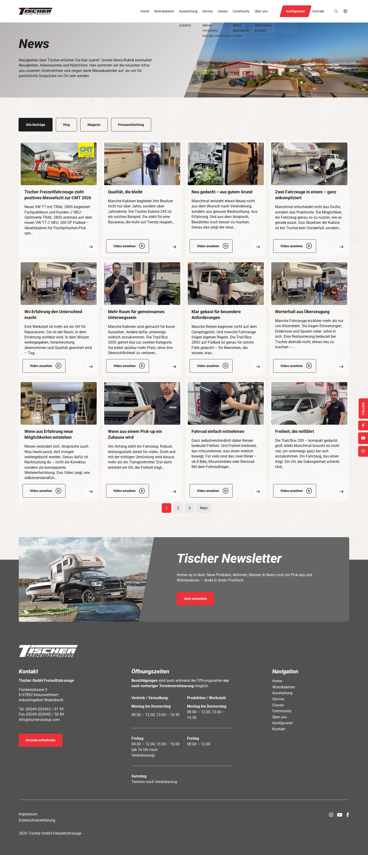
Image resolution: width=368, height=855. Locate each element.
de (346, 11)
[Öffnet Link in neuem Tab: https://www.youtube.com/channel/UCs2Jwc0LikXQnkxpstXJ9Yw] (339, 815)
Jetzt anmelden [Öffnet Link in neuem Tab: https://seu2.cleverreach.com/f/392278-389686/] (195, 598)
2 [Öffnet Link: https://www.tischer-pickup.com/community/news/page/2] (178, 508)
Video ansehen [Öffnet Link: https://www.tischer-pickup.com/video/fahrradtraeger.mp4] (208, 491)
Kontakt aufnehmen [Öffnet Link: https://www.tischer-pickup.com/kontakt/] (40, 740)
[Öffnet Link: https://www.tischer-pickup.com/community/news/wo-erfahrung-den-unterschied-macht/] (59, 318)
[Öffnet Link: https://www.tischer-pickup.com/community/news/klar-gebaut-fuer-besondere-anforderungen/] (226, 318)
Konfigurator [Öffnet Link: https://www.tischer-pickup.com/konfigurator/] (295, 11)
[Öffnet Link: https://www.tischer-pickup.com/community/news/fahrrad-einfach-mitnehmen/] (226, 440)
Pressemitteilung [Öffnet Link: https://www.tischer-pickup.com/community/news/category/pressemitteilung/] (131, 125)
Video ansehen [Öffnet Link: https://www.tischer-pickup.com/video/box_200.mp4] (291, 491)
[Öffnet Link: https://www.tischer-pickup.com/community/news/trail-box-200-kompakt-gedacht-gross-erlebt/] (309, 440)
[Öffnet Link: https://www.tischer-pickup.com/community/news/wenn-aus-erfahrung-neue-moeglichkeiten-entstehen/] (59, 440)
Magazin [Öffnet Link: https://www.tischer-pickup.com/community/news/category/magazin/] (94, 125)
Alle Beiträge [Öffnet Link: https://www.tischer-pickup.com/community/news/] (35, 125)
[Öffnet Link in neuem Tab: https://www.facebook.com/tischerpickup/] (347, 815)
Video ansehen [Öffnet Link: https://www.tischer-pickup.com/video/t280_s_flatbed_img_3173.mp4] (208, 366)
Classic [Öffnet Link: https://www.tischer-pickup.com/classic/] (223, 11)
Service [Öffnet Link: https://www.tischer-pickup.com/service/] (207, 11)
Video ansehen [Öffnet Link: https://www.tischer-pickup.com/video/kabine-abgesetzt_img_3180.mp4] (291, 246)
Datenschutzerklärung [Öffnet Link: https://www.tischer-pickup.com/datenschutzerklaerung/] (37, 820)
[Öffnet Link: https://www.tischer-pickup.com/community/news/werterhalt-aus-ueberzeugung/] (309, 318)
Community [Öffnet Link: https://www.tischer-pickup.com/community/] (241, 11)
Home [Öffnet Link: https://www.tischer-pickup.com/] (145, 11)
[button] (36, 11)
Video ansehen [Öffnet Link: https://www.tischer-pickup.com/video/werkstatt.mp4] (41, 366)
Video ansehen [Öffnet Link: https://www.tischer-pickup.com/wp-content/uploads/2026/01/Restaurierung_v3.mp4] (291, 366)
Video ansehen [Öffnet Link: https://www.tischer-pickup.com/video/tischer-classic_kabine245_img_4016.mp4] (124, 246)
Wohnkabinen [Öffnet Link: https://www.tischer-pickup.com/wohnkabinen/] (164, 11)
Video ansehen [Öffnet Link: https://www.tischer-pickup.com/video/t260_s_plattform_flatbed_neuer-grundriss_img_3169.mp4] (208, 246)
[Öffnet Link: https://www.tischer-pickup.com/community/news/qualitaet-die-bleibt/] (142, 199)
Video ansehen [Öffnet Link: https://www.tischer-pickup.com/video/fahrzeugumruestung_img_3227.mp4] (124, 491)
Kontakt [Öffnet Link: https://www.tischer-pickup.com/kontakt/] (318, 11)
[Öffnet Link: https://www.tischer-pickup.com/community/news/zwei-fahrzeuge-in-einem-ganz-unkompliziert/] (309, 199)
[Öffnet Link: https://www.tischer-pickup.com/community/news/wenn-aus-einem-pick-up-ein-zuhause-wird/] (142, 440)
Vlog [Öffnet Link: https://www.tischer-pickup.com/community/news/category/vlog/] (66, 125)
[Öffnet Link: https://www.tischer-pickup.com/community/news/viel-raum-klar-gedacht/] (142, 318)
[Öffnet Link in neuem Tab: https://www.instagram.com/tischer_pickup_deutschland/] (331, 815)
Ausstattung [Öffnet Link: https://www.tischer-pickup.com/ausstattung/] (188, 11)
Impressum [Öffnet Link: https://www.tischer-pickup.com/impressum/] (28, 814)
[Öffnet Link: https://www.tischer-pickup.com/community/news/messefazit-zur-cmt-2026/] (59, 199)
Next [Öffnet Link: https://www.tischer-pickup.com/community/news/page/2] (203, 508)
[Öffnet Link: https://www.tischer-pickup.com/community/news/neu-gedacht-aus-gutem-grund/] (226, 199)
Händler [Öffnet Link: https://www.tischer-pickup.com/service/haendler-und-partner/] (363, 408)
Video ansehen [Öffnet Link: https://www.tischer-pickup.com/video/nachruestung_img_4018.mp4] (41, 491)
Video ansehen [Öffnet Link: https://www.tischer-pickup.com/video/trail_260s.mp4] (124, 366)
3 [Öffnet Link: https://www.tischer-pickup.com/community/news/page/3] (189, 508)
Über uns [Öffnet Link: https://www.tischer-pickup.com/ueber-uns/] (261, 11)
